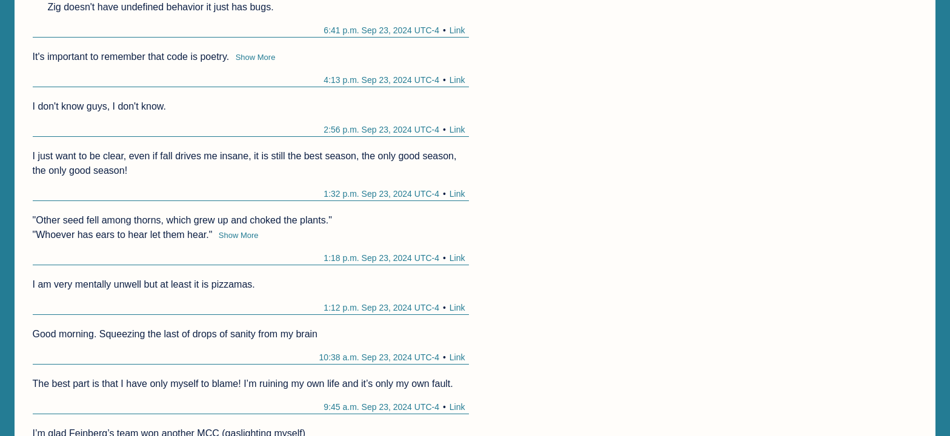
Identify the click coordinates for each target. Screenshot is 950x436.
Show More (256, 57)
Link (457, 30)
